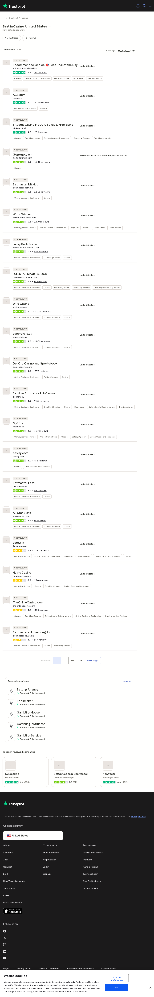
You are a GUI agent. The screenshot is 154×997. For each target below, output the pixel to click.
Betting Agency (95, 78)
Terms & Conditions (49, 968)
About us (8, 852)
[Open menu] (150, 5)
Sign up (47, 874)
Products (87, 859)
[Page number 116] (80, 660)
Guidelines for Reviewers (80, 968)
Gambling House (61, 78)
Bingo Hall (74, 227)
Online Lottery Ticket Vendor (107, 556)
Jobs (5, 859)
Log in (46, 867)
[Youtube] (4, 957)
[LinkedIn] (4, 951)
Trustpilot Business (93, 852)
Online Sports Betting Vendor (107, 287)
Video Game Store (48, 437)
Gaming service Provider (25, 108)
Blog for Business (92, 881)
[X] (4, 937)
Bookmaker (78, 78)
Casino (17, 78)
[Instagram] (4, 944)
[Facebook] (4, 931)
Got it (117, 987)
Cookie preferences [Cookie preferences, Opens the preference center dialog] (116, 978)
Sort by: (110, 50)
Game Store (99, 227)
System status (109, 968)
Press (6, 895)
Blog (5, 874)
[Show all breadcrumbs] (4, 18)
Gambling (13, 18)
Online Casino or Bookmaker (37, 78)
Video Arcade (115, 227)
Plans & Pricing (90, 867)
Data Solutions (90, 888)
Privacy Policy (138, 816)
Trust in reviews (51, 852)
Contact (7, 867)
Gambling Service (81, 138)
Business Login (90, 874)
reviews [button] (40, 72)
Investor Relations (12, 902)
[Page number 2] (65, 660)
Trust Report (10, 888)
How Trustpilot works (14, 881)
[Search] (144, 6)
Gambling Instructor (103, 138)
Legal (6, 968)
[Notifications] (138, 6)
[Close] (150, 987)
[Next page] (92, 660)
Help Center (49, 859)
